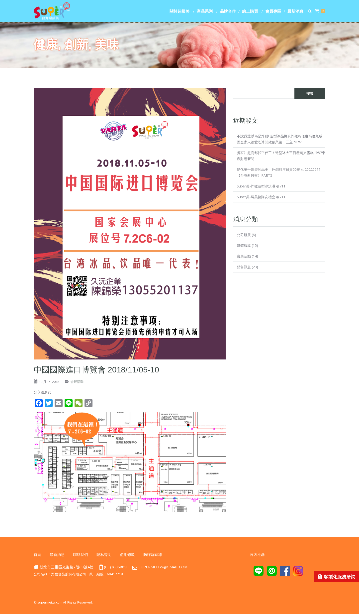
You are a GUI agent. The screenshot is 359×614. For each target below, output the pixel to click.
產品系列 (205, 11)
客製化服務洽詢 (336, 576)
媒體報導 (244, 245)
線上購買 (250, 11)
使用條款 (127, 554)
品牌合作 (228, 11)
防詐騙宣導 (152, 554)
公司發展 (244, 234)
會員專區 (273, 11)
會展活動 (77, 381)
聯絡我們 (80, 554)
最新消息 (295, 11)
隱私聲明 (103, 554)
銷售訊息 (244, 266)
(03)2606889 (113, 566)
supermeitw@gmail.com (164, 566)
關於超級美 (179, 11)
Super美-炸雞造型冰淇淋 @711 (261, 186)
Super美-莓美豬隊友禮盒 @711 (261, 196)
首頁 (37, 554)
